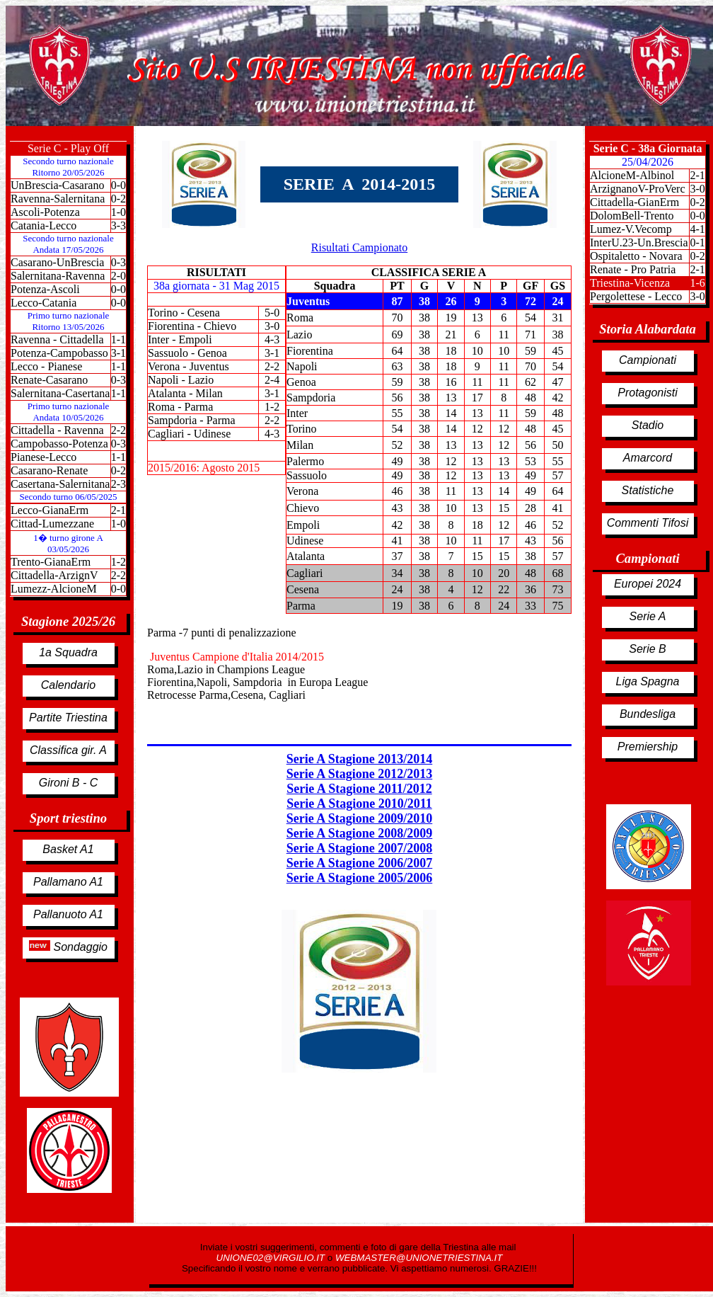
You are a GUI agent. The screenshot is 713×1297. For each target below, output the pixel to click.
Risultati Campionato (359, 247)
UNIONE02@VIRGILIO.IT (271, 1257)
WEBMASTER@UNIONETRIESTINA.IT (418, 1257)
